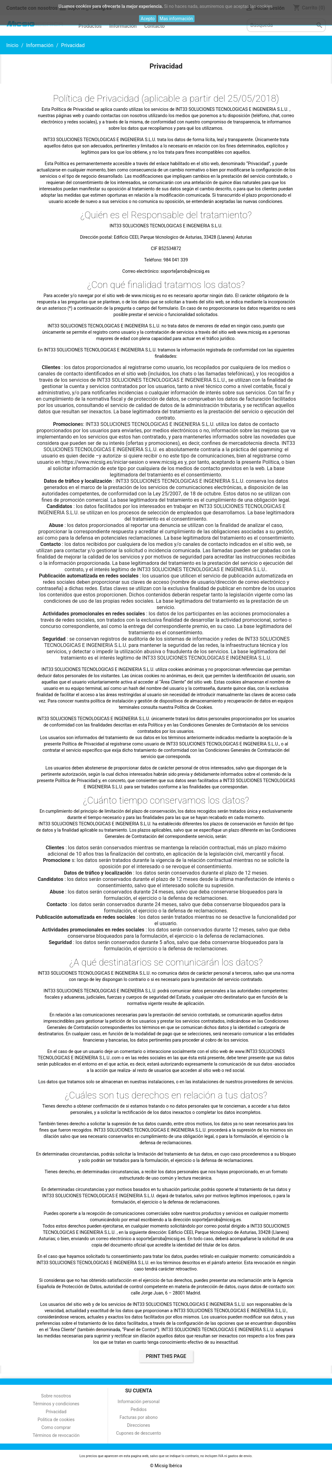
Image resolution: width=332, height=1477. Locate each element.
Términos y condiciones (56, 1403)
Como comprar (56, 1427)
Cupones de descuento (138, 1433)
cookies (83, 6)
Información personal (139, 1401)
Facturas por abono (138, 1417)
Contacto (154, 26)
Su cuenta (138, 1391)
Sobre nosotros (56, 1395)
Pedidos (139, 1409)
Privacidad (56, 1411)
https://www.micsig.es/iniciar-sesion (103, 462)
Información (123, 26)
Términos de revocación (55, 1435)
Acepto (147, 18)
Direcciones (138, 1425)
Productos (90, 26)
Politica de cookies (56, 1419)
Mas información (176, 18)
